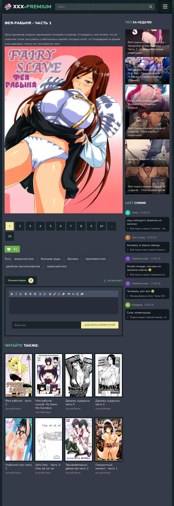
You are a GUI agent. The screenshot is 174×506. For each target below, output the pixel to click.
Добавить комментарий (27, 325)
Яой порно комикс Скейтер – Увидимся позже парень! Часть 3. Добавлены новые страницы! (147, 229)
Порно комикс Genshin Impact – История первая (147, 317)
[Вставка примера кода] (73, 294)
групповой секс (95, 259)
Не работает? (113, 280)
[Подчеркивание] (20, 294)
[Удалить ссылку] (59, 294)
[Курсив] (16, 294)
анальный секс (24, 259)
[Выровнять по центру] (30, 294)
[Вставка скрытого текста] (82, 294)
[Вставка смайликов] (50, 294)
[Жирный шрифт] (12, 294)
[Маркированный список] (40, 294)
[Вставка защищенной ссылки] (63, 294)
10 (101, 226)
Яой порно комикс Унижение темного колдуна (147, 275)
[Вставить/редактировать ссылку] (54, 294)
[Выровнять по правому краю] (35, 294)
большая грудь (50, 259)
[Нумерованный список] (44, 294)
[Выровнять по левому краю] (26, 294)
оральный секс (57, 266)
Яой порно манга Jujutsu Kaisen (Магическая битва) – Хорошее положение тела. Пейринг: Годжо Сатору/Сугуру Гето (147, 250)
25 (10, 236)
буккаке (73, 259)
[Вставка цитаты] (69, 294)
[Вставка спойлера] (77, 294)
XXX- (32, 6)
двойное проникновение (23, 266)
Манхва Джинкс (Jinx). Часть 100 (146, 296)
